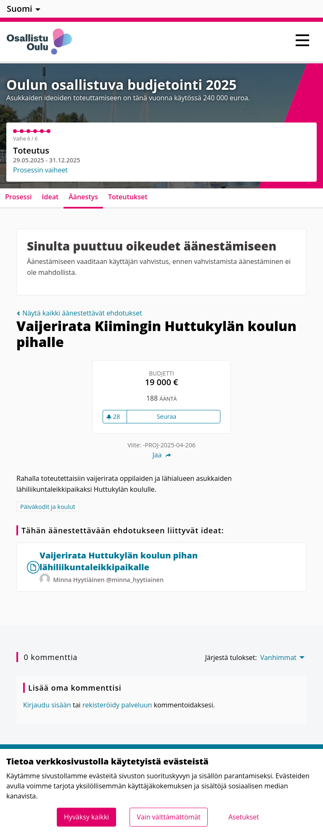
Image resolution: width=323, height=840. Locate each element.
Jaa (161, 454)
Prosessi (18, 196)
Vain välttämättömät (169, 817)
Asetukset (243, 817)
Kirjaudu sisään (47, 705)
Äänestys (83, 196)
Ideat (50, 196)
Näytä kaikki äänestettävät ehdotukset (79, 313)
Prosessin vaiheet (40, 170)
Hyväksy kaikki (86, 817)
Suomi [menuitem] (19, 8)
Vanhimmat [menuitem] (278, 657)
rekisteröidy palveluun (117, 705)
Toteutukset (128, 196)
